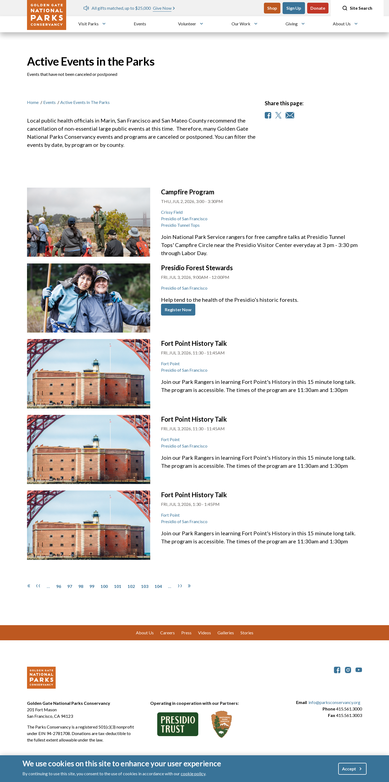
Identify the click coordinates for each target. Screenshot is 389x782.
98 (80, 586)
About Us (342, 23)
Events (140, 23)
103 (144, 586)
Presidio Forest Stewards (197, 268)
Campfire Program (187, 192)
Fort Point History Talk (194, 343)
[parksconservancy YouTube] (359, 669)
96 (58, 586)
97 (69, 586)
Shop (272, 8)
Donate (317, 8)
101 (117, 586)
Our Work (241, 23)
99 (91, 586)
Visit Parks (88, 23)
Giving (292, 23)
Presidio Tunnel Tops (180, 225)
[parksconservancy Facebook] (337, 669)
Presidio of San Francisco (184, 218)
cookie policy (193, 773)
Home (33, 102)
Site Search (357, 8)
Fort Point (170, 363)
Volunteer (187, 23)
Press (186, 632)
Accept (349, 768)
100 (104, 586)
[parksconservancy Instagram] (348, 669)
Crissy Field (172, 212)
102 (131, 586)
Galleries (225, 632)
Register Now (178, 309)
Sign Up (293, 8)
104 (158, 586)
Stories (246, 632)
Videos (204, 632)
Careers (167, 632)
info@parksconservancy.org (334, 702)
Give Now (162, 8)
